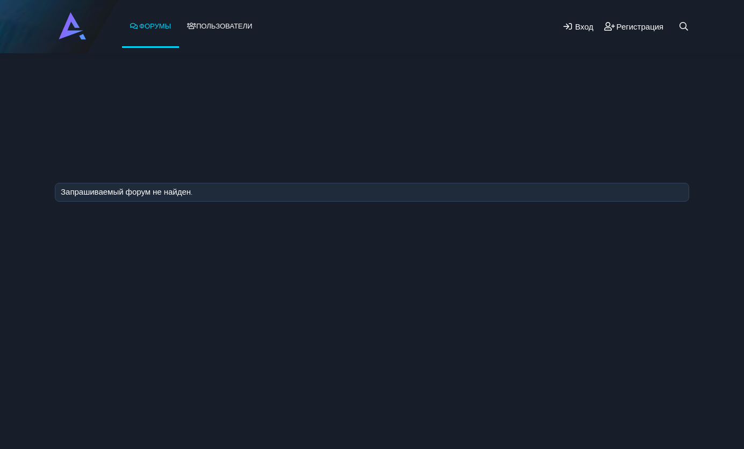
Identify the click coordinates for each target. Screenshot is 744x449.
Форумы (155, 26)
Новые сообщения (116, 81)
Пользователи (224, 26)
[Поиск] (684, 26)
